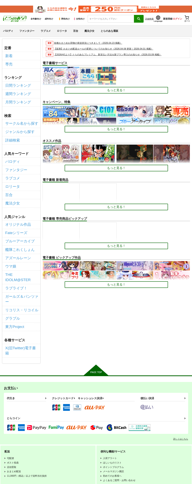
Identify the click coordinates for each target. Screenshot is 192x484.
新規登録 (167, 23)
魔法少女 (89, 35)
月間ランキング (16, 100)
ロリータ (62, 35)
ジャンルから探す (17, 127)
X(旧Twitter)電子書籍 (19, 303)
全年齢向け (36, 23)
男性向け (64, 23)
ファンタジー (26, 35)
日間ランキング (16, 86)
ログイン (177, 23)
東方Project (13, 283)
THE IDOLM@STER (19, 249)
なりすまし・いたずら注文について (101, 454)
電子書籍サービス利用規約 (92, 448)
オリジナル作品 (16, 207)
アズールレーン (16, 235)
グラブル (11, 276)
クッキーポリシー (83, 451)
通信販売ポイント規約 (58, 448)
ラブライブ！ (14, 255)
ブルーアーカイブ (17, 221)
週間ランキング (16, 93)
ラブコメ (46, 35)
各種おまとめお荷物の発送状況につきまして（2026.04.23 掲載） (91, 47)
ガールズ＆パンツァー (20, 262)
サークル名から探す (19, 120)
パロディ (8, 35)
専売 (8, 66)
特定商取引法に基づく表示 (61, 454)
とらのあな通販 (109, 35)
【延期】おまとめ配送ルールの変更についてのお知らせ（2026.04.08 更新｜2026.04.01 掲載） (107, 53)
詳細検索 (149, 23)
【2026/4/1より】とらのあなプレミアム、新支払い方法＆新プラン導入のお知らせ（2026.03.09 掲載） (112, 59)
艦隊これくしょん (17, 228)
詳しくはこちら (180, 388)
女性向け (79, 23)
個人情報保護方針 (56, 451)
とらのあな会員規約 (85, 444)
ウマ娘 (10, 242)
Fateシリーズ (14, 214)
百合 (75, 35)
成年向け (49, 23)
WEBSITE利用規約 (57, 444)
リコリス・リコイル (19, 269)
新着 (8, 59)
